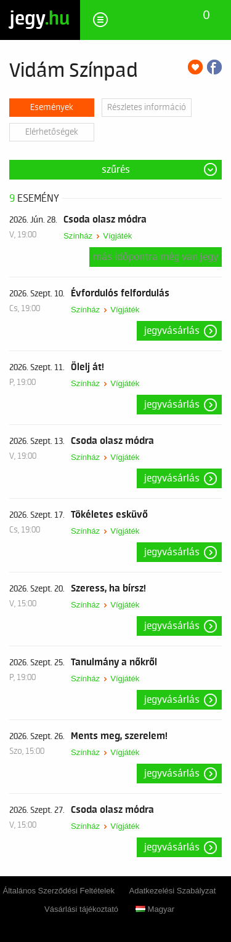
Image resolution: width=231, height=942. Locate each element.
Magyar (155, 909)
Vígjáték (117, 235)
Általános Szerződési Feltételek (59, 890)
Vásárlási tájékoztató (81, 909)
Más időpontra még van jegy (155, 257)
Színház (77, 235)
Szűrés (116, 169)
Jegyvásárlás (172, 330)
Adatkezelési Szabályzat (172, 890)
